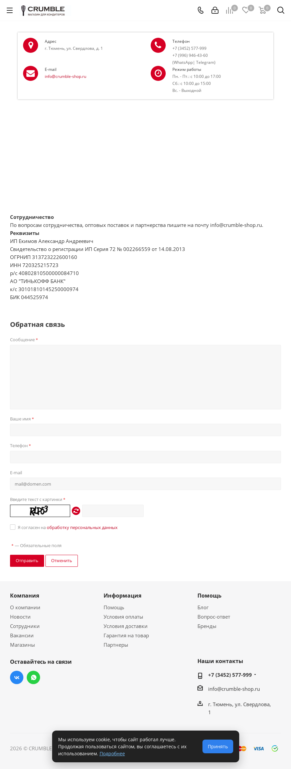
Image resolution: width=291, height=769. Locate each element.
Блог (202, 607)
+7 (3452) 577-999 (230, 674)
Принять (218, 746)
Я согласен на (68, 527)
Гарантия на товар (126, 635)
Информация (122, 595)
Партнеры (116, 644)
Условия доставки (126, 626)
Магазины (22, 644)
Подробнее (112, 753)
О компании (25, 607)
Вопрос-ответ (213, 616)
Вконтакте (16, 677)
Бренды (206, 626)
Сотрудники (25, 626)
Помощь (114, 607)
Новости (20, 616)
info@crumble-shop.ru (65, 76)
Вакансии (22, 635)
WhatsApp (33, 677)
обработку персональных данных (82, 527)
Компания (24, 595)
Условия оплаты (123, 616)
